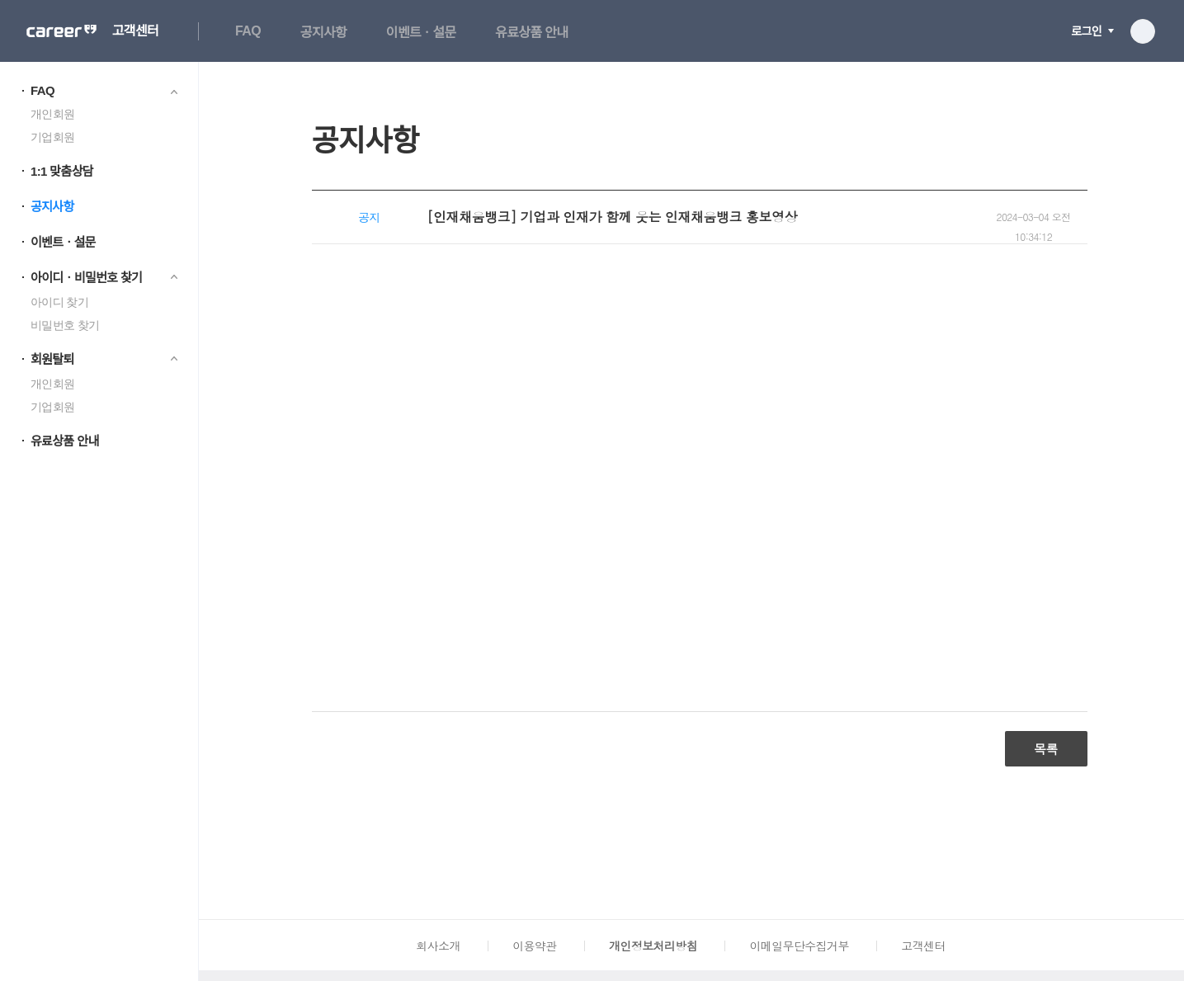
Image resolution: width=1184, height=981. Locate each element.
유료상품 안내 (531, 33)
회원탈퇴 (52, 359)
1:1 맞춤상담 (62, 171)
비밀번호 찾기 (65, 325)
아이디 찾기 (59, 302)
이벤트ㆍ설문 (421, 33)
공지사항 (323, 33)
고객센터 (135, 31)
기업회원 (52, 137)
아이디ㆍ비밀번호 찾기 (86, 278)
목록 (1046, 748)
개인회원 (52, 113)
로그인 (1086, 31)
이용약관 (534, 945)
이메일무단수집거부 (798, 945)
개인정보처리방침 (653, 945)
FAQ (248, 31)
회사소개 (438, 945)
